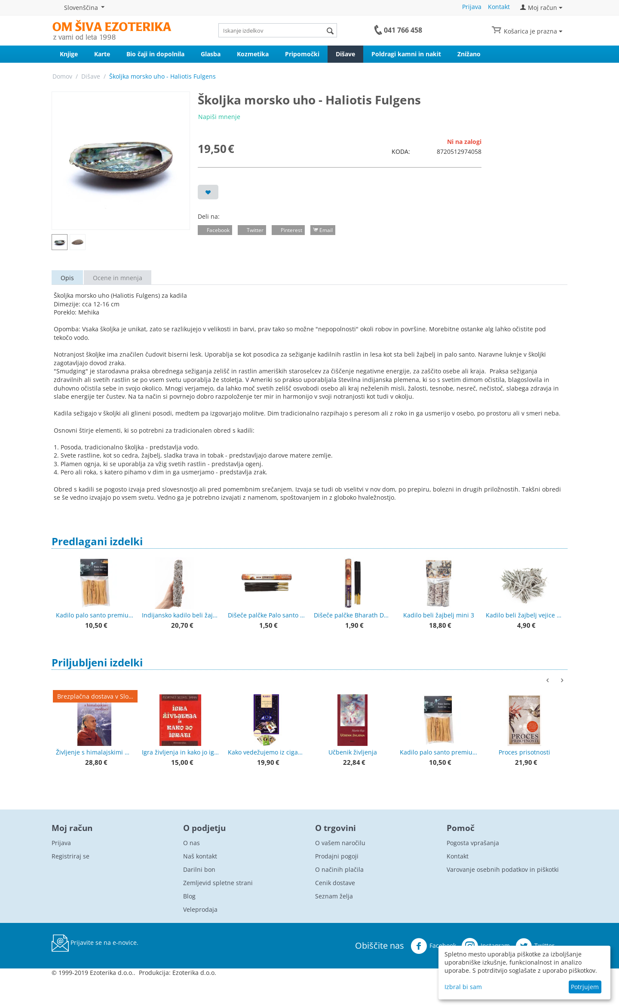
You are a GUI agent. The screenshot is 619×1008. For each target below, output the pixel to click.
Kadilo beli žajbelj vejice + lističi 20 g (524, 615)
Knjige (69, 54)
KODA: (401, 151)
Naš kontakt (200, 856)
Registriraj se (70, 856)
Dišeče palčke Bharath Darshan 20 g (352, 615)
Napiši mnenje (219, 117)
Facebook (433, 946)
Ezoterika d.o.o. (194, 972)
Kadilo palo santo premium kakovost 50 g (94, 615)
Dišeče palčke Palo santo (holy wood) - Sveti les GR (266, 615)
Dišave (345, 54)
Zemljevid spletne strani (218, 883)
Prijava (471, 7)
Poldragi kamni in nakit (406, 54)
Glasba (211, 54)
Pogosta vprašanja (473, 843)
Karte (102, 54)
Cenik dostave (335, 883)
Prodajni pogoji (337, 856)
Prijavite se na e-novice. (95, 943)
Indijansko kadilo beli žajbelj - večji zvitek (180, 615)
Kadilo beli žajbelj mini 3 (438, 615)
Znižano (469, 54)
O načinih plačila (339, 869)
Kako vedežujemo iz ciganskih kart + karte (266, 752)
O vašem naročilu (340, 843)
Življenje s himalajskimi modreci (94, 752)
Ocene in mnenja (117, 278)
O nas (191, 843)
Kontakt (499, 7)
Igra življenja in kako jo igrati (180, 752)
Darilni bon (199, 869)
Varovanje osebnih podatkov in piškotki (503, 869)
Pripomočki (302, 54)
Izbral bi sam (463, 987)
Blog (189, 896)
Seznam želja (334, 896)
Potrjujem (585, 987)
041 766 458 (403, 30)
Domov (62, 76)
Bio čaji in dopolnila (155, 54)
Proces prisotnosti (524, 752)
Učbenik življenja (352, 752)
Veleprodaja (200, 909)
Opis (67, 278)
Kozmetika (253, 54)
